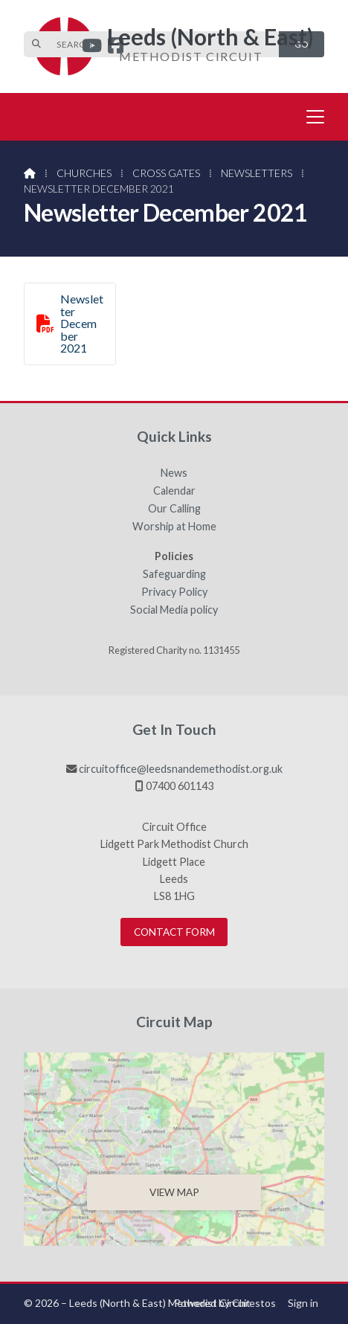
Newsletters (256, 173)
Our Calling (174, 509)
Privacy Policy (174, 592)
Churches (84, 173)
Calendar (174, 491)
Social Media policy (174, 610)
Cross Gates (166, 173)
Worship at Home (174, 527)
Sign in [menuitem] (303, 1302)
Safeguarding (174, 574)
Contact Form (174, 932)
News (174, 473)
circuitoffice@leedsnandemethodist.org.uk (181, 768)
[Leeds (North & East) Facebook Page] (115, 47)
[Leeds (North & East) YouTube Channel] (92, 47)
